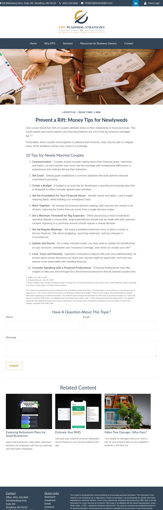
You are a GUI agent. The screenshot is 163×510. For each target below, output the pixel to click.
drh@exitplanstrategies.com (97, 3)
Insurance (49, 507)
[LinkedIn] (136, 3)
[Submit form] (14, 366)
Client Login (152, 3)
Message (11, 337)
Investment (50, 500)
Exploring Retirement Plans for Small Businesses (26, 434)
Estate (48, 503)
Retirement (50, 497)
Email (86, 317)
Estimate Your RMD (68, 432)
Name (9, 317)
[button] (33, 43)
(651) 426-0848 (68, 3)
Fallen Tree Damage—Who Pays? (126, 432)
